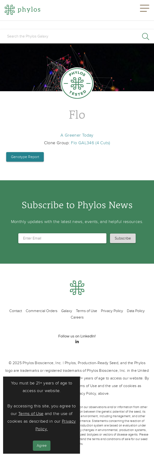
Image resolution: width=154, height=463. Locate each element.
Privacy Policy (112, 311)
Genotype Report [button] (25, 156)
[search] (77, 36)
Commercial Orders (41, 311)
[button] (144, 10)
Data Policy (136, 311)
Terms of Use (30, 413)
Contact (15, 311)
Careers (77, 317)
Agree (42, 445)
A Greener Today (76, 135)
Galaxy (66, 311)
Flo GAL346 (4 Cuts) (90, 142)
